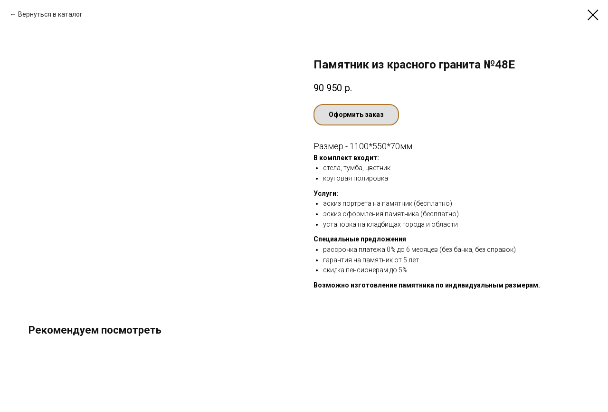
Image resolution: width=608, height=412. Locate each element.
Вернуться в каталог (50, 14)
